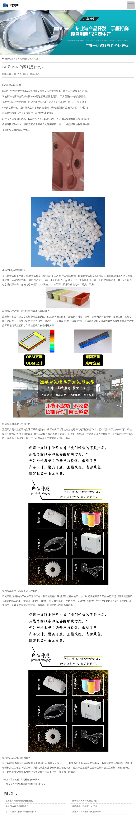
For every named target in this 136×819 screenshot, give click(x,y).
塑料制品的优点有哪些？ (16, 806)
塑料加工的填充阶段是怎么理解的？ (21, 591)
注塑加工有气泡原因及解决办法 (86, 811)
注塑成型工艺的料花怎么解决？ (24, 779)
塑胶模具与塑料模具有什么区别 (19, 801)
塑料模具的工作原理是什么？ (85, 801)
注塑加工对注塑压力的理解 (16, 424)
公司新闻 (25, 59)
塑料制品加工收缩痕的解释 (16, 757)
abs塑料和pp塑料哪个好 (14, 270)
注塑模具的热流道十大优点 (84, 806)
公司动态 (34, 59)
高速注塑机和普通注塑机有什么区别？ (28, 784)
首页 (17, 59)
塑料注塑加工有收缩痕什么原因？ (20, 811)
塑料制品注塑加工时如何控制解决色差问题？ (25, 311)
